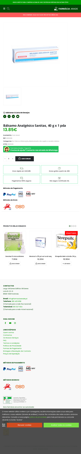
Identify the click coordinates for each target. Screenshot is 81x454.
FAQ (4, 340)
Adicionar (26, 159)
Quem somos (8, 332)
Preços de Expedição (11, 354)
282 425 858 (16, 301)
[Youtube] (10, 323)
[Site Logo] (66, 9)
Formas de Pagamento (12, 348)
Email (17, 116)
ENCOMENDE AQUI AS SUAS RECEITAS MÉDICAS (40, 15)
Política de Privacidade (12, 346)
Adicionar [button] (15, 264)
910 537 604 (17, 307)
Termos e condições (11, 343)
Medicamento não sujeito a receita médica (44, 141)
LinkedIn (13, 116)
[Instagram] (15, 323)
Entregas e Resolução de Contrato (17, 351)
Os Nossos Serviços (11, 338)
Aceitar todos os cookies (61, 425)
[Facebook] (5, 323)
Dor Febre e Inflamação (20, 141)
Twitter (9, 116)
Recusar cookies (24, 425)
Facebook (4, 116)
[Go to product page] (14, 242)
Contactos (7, 335)
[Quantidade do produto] (8, 158)
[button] (5, 8)
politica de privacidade (38, 417)
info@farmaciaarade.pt (18, 298)
